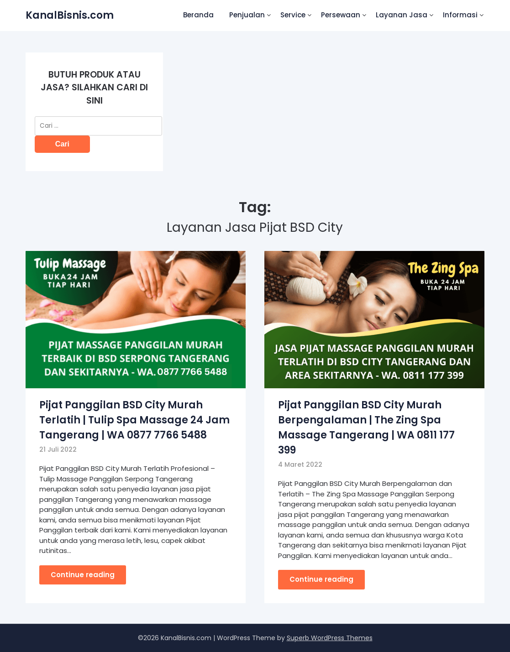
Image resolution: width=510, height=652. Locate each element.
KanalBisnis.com (70, 15)
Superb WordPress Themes (330, 637)
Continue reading (83, 574)
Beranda (198, 15)
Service (292, 15)
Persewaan (340, 15)
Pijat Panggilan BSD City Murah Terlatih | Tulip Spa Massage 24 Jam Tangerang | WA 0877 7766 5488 (134, 420)
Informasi (460, 15)
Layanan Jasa (401, 15)
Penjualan (247, 15)
